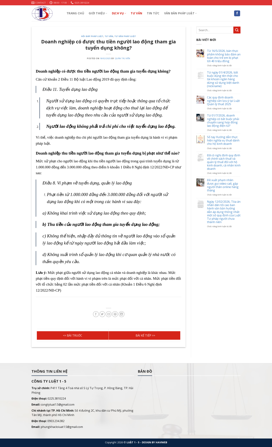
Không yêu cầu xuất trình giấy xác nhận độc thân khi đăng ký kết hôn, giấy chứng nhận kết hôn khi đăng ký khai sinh (144, 335)
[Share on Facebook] (96, 314)
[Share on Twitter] (102, 314)
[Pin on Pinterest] (115, 314)
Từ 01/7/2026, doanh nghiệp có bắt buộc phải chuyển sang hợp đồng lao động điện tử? (223, 121)
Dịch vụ (119, 13)
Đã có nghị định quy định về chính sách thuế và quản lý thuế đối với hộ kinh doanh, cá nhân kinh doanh (223, 162)
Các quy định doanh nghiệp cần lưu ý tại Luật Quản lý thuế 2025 (223, 101)
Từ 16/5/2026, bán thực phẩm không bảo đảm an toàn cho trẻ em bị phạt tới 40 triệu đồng (223, 56)
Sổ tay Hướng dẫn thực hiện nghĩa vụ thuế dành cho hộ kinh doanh (223, 141)
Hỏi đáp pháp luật (92, 36)
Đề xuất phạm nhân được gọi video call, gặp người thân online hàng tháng (223, 185)
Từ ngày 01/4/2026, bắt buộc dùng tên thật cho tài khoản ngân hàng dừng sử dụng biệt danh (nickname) (223, 79)
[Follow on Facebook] (237, 13)
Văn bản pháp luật (180, 13)
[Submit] (236, 30)
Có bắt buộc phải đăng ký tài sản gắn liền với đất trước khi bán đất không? (73, 335)
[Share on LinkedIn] (121, 314)
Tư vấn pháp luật (125, 36)
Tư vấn (136, 13)
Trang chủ (75, 13)
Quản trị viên (122, 58)
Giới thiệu (98, 13)
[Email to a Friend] (109, 314)
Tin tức (153, 13)
